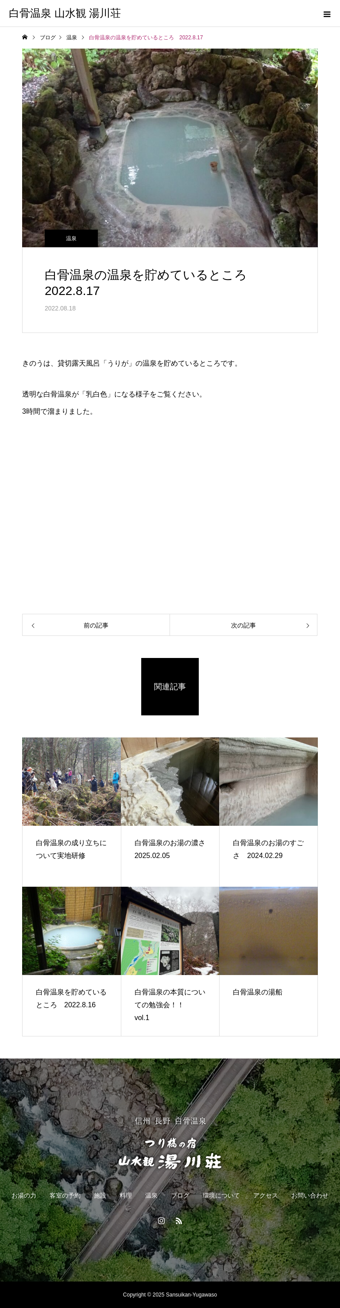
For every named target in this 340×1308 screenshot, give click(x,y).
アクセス (265, 1195)
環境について (221, 1195)
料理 (126, 1195)
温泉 (71, 238)
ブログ (180, 1195)
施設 (100, 1195)
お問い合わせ (309, 1195)
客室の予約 (65, 1195)
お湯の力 (24, 1195)
